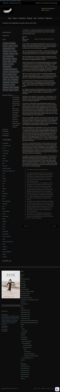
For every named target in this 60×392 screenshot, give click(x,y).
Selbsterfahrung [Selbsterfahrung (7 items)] (15, 79)
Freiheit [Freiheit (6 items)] (15, 45)
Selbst (22, 306)
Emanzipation (5, 160)
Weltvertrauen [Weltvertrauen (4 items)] (6, 87)
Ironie (3, 173)
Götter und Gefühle (30, 31)
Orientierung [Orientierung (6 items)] (10, 64)
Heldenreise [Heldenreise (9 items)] (5, 51)
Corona (4, 148)
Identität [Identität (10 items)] (14, 51)
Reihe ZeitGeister (24, 303)
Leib (3, 186)
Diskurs (24, 31)
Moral (47, 31)
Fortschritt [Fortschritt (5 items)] (11, 45)
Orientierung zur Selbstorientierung (31, 355)
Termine (14, 18)
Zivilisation (4, 256)
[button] (57, 389)
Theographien (5, 234)
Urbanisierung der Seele (7, 241)
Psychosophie (5, 216)
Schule (3, 226)
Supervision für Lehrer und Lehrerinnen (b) (29, 322)
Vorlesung (4, 246)
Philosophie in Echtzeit (25, 293)
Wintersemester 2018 (27, 347)
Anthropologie (5, 143)
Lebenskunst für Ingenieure (29, 353)
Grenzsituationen (27, 351)
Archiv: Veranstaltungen (26, 341)
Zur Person (41, 18)
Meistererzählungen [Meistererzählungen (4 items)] (7, 58)
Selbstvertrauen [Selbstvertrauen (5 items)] (6, 84)
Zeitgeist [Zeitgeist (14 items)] (11, 90)
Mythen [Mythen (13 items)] (9, 61)
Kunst (3, 176)
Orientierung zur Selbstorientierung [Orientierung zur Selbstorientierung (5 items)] (10, 69)
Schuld (3, 224)
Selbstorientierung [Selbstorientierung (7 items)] (14, 82)
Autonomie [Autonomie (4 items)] (5, 45)
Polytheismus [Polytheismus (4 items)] (9, 74)
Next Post (54, 226)
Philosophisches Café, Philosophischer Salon (29, 299)
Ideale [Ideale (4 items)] (10, 51)
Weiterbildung (23, 364)
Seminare (23, 308)
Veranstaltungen (24, 337)
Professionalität (5, 211)
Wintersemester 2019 (25, 366)
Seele (3, 229)
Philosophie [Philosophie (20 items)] (5, 71)
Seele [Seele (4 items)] (9, 79)
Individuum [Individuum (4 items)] (11, 53)
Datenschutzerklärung (25, 279)
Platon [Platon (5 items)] (4, 74)
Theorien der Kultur (29, 33)
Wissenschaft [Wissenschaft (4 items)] (5, 90)
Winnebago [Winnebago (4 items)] (16, 87)
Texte (35, 18)
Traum (3, 239)
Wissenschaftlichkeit (6, 251)
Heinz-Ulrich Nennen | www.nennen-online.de (10, 0)
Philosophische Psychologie (26, 297)
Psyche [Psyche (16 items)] (15, 74)
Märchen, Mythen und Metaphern (27, 291)
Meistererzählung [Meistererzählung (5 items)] (10, 56)
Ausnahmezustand (6, 145)
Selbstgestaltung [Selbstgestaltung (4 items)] (6, 82)
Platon (3, 206)
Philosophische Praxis (25, 295)
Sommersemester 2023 (25, 316)
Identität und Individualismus (38, 31)
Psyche (3, 213)
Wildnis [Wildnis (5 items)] (11, 87)
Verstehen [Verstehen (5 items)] (13, 84)
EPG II (25, 349)
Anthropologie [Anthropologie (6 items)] (12, 43)
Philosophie (4, 203)
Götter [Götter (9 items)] (13, 48)
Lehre (3, 183)
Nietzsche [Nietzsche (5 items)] (5, 64)
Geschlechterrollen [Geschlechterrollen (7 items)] (7, 48)
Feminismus (4, 166)
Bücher (23, 328)
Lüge (3, 191)
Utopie (3, 244)
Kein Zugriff (23, 285)
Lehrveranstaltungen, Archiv (27, 357)
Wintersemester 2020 (25, 368)
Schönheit (4, 221)
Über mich (23, 335)
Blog (9, 18)
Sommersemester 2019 (27, 345)
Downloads (23, 281)
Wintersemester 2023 (25, 374)
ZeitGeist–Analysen (25, 376)
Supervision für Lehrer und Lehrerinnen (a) (29, 320)
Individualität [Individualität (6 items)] (5, 53)
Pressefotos (23, 301)
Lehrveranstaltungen (25, 289)
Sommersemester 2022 (25, 314)
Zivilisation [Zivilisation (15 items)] (16, 90)
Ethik (26, 31)
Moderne (44, 31)
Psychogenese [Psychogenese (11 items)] (6, 77)
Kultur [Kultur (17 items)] (16, 53)
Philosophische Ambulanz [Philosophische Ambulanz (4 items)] (14, 71)
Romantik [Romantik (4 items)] (5, 79)
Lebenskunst (21, 18)
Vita (21, 362)
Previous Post (26, 226)
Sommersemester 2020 (25, 310)
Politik (3, 208)
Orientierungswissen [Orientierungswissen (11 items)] (7, 66)
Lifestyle (4, 188)
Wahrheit (4, 249)
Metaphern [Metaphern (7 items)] (14, 58)
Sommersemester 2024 (25, 318)
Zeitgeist (33, 33)
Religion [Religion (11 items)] (16, 77)
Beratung (29, 18)
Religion (24, 33)
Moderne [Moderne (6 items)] (5, 61)
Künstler (4, 178)
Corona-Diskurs (5, 150)
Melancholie (5, 193)
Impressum (49, 18)
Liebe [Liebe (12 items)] (4, 56)
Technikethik (5, 231)
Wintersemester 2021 (25, 370)
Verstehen (23, 360)
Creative (4, 155)
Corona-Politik (5, 153)
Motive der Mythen (51, 31)
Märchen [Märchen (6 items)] (14, 61)
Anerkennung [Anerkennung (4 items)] (5, 43)
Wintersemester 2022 (25, 372)
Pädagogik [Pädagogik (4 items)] (12, 77)
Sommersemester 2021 (25, 312)
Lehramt (4, 181)
